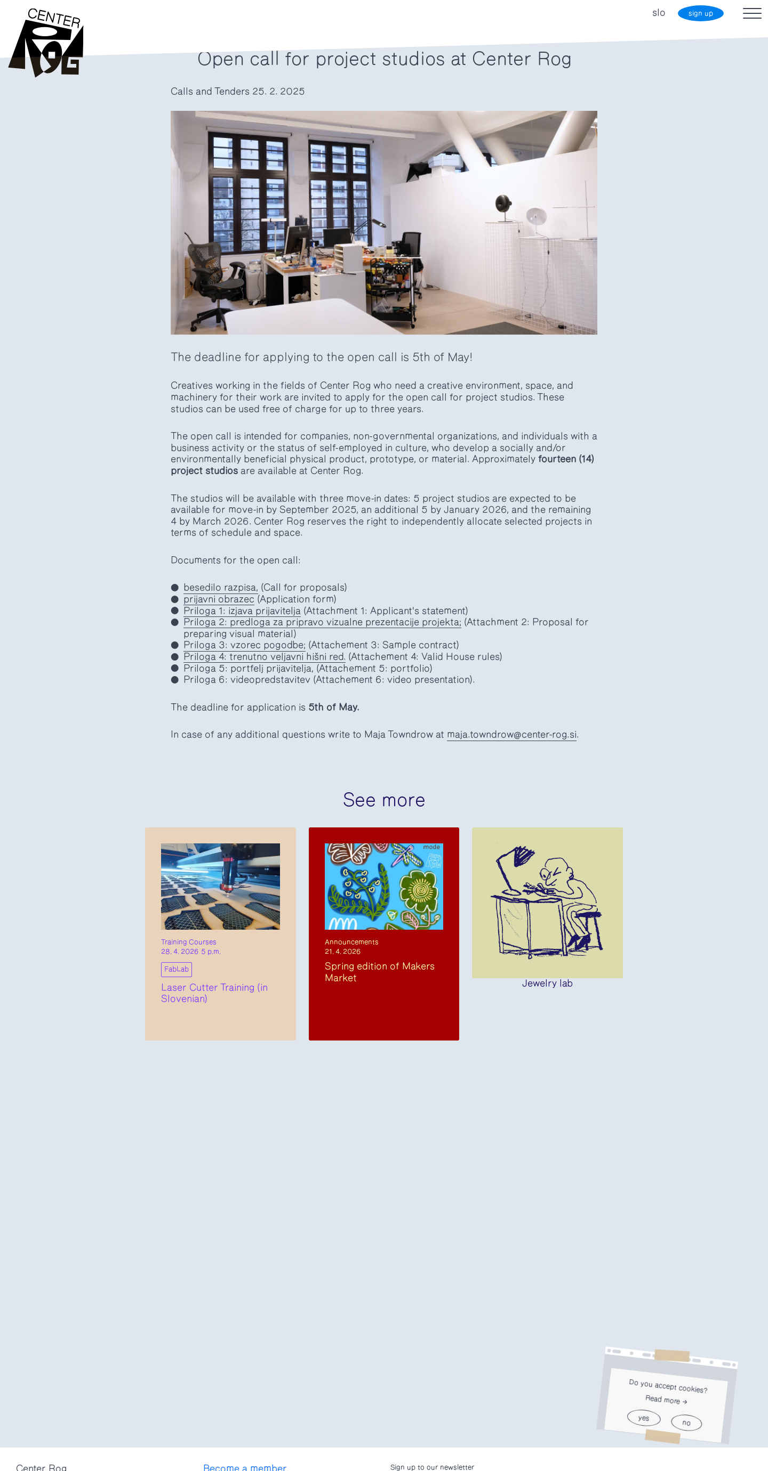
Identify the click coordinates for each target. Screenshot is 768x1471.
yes (644, 1418)
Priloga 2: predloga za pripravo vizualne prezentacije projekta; (322, 622)
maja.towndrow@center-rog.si (512, 734)
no (686, 1423)
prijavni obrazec (218, 599)
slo (659, 13)
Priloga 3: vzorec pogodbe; (244, 645)
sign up (701, 13)
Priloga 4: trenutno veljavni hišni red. (264, 657)
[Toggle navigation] (752, 13)
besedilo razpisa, (220, 587)
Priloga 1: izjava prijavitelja (242, 611)
